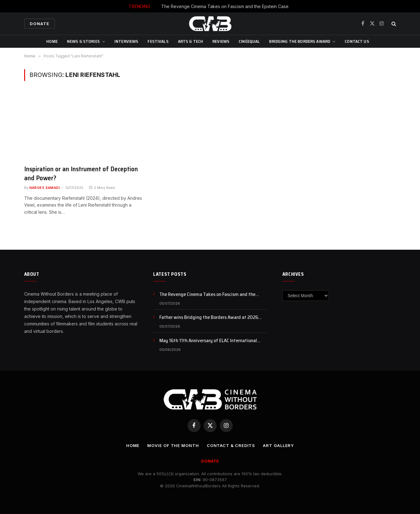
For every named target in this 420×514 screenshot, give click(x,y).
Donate (39, 23)
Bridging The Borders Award (299, 41)
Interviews (126, 41)
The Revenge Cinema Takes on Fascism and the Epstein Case (225, 6)
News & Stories (83, 41)
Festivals (158, 41)
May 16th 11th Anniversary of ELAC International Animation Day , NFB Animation (208, 340)
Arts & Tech (190, 41)
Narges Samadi (44, 187)
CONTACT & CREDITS (231, 445)
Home (52, 41)
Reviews (220, 41)
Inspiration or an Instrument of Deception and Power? (81, 173)
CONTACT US (357, 41)
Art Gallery (278, 445)
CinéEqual (249, 41)
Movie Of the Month (173, 445)
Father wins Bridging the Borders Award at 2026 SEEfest (208, 317)
